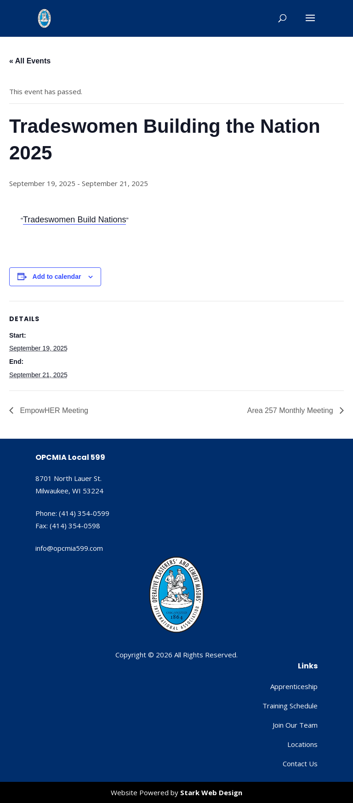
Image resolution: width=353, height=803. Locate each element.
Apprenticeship (294, 686)
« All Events (30, 61)
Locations (302, 744)
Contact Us (300, 763)
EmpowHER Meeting (53, 410)
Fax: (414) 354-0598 (67, 525)
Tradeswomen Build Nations (74, 219)
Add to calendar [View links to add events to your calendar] (57, 276)
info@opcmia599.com (69, 548)
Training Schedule (290, 705)
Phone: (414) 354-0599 (72, 513)
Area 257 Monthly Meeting (291, 410)
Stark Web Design (211, 792)
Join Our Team (295, 724)
